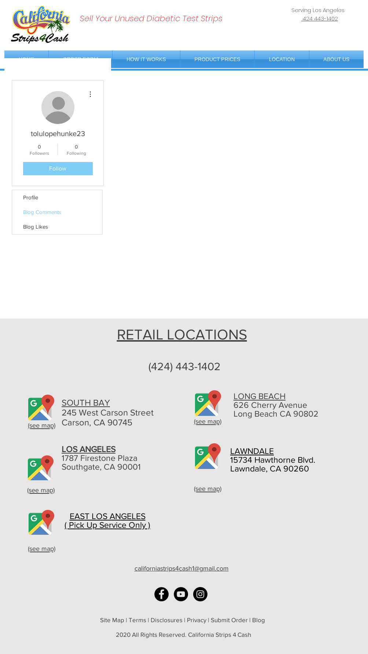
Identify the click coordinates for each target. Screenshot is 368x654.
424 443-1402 (319, 18)
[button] (282, 59)
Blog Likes (35, 226)
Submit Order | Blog (238, 619)
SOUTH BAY (86, 402)
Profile (30, 197)
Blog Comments (42, 212)
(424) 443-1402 (184, 366)
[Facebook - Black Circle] (161, 594)
